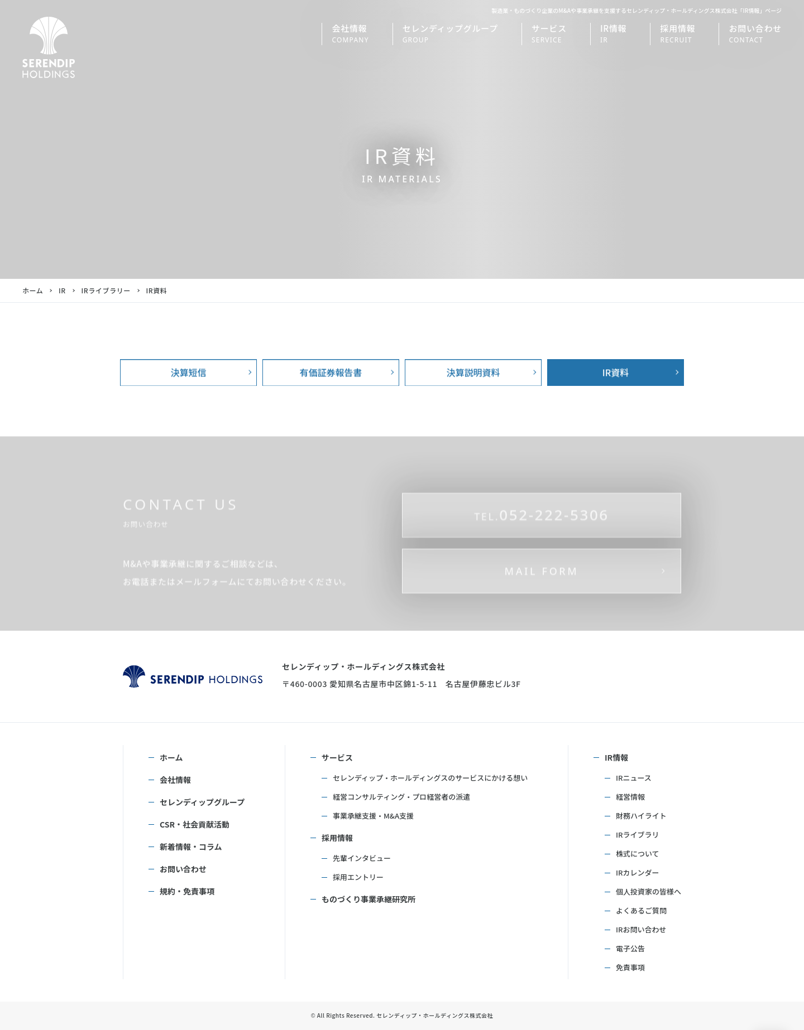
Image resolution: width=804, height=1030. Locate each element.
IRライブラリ (637, 834)
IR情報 (616, 757)
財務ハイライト (641, 815)
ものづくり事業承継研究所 (368, 899)
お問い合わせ (183, 868)
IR (62, 290)
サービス (337, 757)
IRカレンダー (637, 872)
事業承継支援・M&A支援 (373, 815)
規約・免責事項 (187, 891)
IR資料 (615, 397)
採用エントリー (358, 877)
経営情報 (630, 796)
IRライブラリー (105, 290)
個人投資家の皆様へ (648, 891)
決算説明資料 (473, 397)
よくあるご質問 (641, 910)
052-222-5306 (541, 564)
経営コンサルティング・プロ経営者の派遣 (401, 796)
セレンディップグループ (202, 801)
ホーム (32, 290)
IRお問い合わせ (641, 929)
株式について (637, 853)
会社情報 (175, 779)
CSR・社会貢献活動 (194, 824)
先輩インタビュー (362, 858)
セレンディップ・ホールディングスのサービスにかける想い (430, 777)
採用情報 (337, 837)
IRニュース (634, 777)
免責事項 (630, 967)
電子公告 (630, 948)
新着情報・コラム (191, 846)
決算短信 (188, 397)
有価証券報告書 (330, 397)
